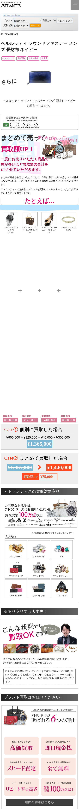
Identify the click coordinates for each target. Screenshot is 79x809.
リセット (35, 25)
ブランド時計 (39, 577)
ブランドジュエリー (63, 577)
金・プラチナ (16, 557)
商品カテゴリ (58, 20)
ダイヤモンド (39, 557)
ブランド (22, 20)
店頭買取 (27, 58)
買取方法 (16, 25)
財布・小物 (44, 58)
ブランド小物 (39, 598)
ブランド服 (63, 598)
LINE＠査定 (54, 5)
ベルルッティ (10, 58)
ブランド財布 (16, 598)
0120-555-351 (64, 5)
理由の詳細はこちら (39, 805)
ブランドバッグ (16, 577)
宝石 (63, 557)
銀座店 (59, 58)
